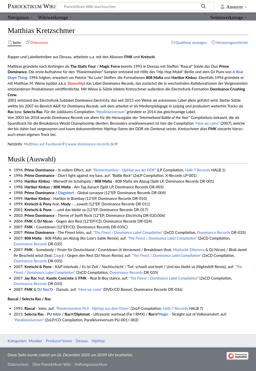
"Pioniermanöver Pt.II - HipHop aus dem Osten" (93, 308)
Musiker (35, 341)
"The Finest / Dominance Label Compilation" (128, 232)
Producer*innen (59, 341)
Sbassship (76, 83)
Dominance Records (213, 232)
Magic (163, 314)
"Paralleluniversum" (111, 111)
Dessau (82, 341)
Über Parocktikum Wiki (51, 364)
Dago (58, 255)
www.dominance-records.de (91, 144)
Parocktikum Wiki (32, 5)
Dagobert (66, 192)
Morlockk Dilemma (188, 249)
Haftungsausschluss (91, 364)
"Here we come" (207, 123)
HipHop (98, 341)
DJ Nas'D (45, 289)
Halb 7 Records (197, 170)
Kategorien (17, 341)
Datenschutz (18, 364)
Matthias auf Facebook (42, 144)
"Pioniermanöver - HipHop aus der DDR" (124, 170)
